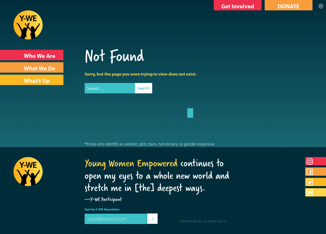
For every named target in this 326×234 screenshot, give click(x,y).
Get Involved (237, 6)
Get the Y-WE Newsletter (102, 209)
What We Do (39, 68)
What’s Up (37, 80)
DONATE (288, 6)
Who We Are (39, 55)
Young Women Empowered (131, 163)
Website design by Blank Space (203, 221)
